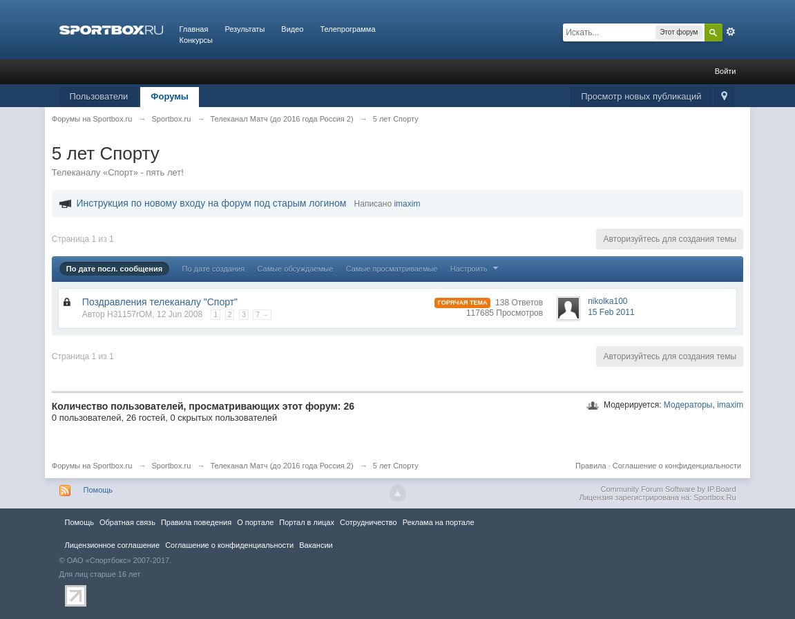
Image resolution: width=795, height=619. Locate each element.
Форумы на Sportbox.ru (92, 465)
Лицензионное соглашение (112, 545)
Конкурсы (196, 40)
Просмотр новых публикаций (641, 96)
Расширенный (730, 31)
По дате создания (213, 269)
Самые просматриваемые (392, 269)
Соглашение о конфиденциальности (677, 465)
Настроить (475, 269)
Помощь (98, 490)
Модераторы (688, 405)
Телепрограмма (347, 29)
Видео (292, 29)
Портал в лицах (306, 522)
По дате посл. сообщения (114, 269)
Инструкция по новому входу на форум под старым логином (211, 203)
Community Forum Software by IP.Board (668, 489)
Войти (725, 71)
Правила (590, 465)
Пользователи (99, 96)
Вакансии (315, 545)
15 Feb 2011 (611, 312)
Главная (194, 29)
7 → (262, 314)
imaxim (730, 405)
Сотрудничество (368, 522)
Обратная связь (127, 522)
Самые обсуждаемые (295, 269)
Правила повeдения (196, 522)
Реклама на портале (439, 522)
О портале (255, 522)
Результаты (244, 29)
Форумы (170, 96)
